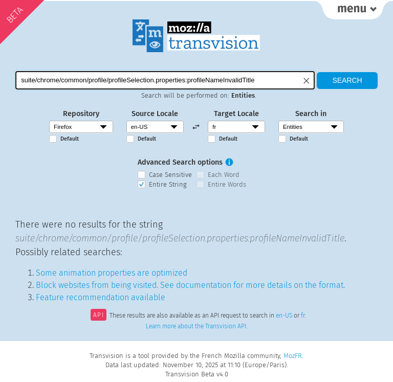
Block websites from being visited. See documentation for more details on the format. (190, 285)
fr (302, 316)
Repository (81, 113)
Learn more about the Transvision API (196, 326)
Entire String (168, 184)
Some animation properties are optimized (111, 273)
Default (69, 139)
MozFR (292, 355)
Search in (310, 113)
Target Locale (236, 113)
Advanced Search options (180, 162)
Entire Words (227, 184)
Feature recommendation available (100, 297)
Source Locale (155, 113)
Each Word (223, 174)
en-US (284, 316)
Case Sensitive (170, 174)
